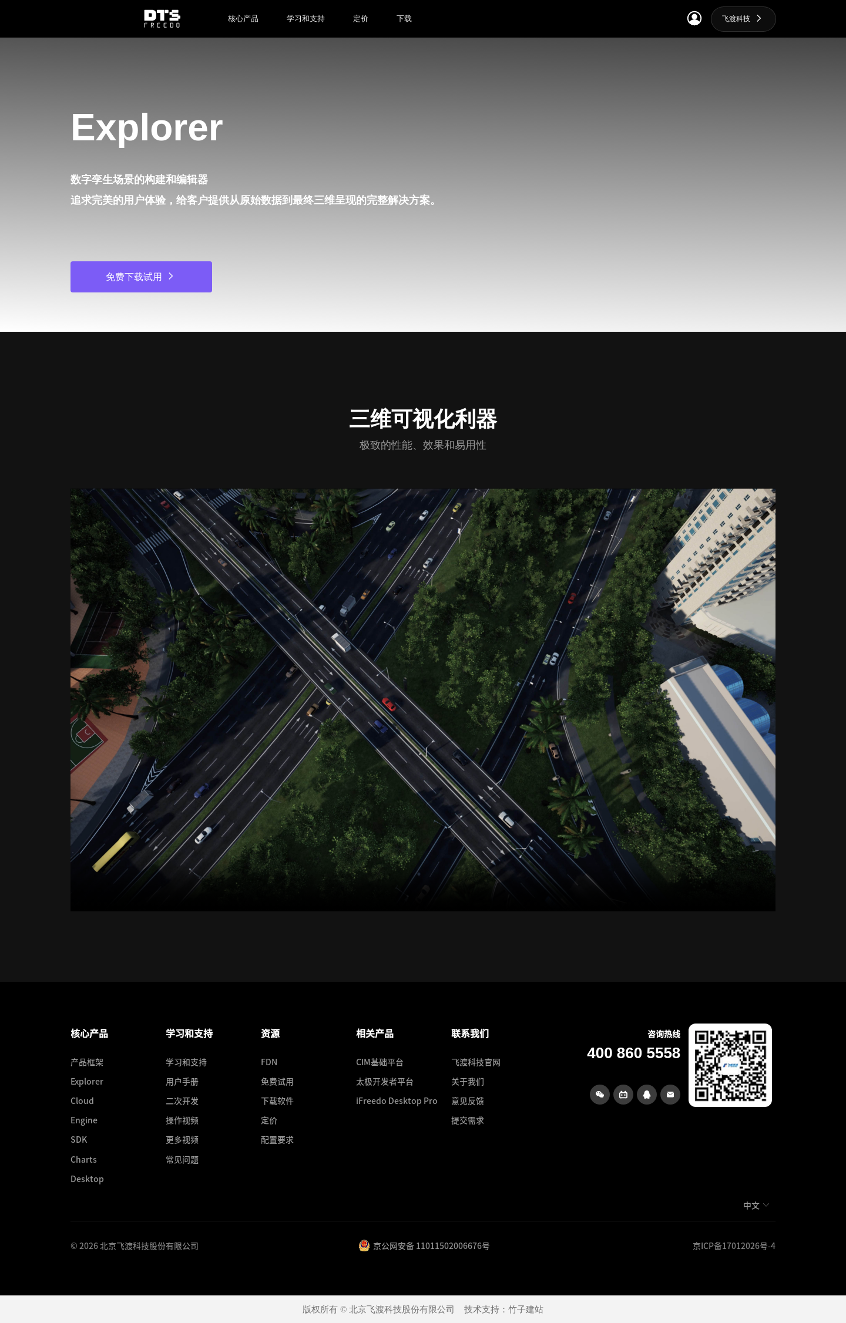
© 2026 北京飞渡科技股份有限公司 (134, 1245)
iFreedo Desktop (389, 1100)
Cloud (82, 1100)
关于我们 (467, 1081)
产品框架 (86, 1062)
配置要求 (277, 1139)
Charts (83, 1159)
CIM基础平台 (380, 1062)
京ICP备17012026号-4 (734, 1245)
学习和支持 (186, 1062)
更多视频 (182, 1139)
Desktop (87, 1178)
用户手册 (182, 1081)
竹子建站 (525, 1309)
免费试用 (277, 1081)
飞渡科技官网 (476, 1062)
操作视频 (182, 1120)
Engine (84, 1120)
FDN (269, 1062)
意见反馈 (467, 1100)
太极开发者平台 (385, 1081)
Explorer (86, 1081)
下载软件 (277, 1100)
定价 (269, 1120)
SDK (78, 1139)
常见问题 (182, 1159)
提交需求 (467, 1120)
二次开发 (182, 1100)
